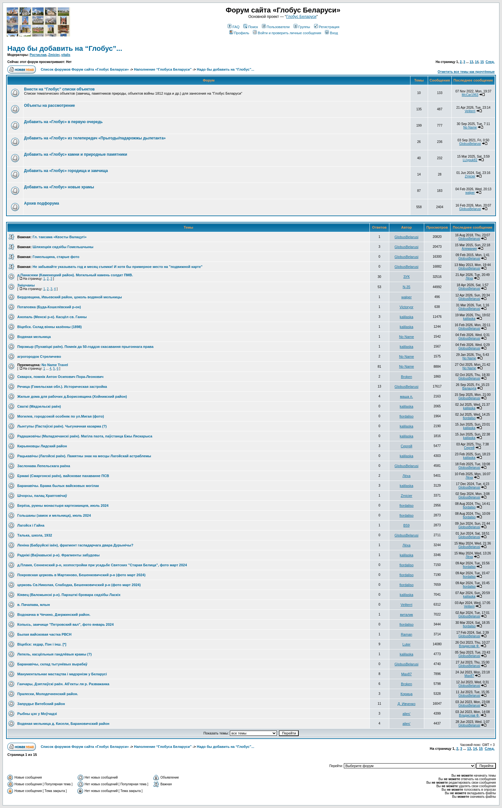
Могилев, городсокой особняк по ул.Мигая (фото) (60, 416)
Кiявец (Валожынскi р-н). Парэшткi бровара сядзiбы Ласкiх (68, 595)
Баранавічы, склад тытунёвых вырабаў (52, 664)
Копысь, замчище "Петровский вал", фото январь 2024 (65, 624)
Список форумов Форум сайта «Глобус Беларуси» (85, 69)
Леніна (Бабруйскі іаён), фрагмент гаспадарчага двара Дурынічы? (75, 545)
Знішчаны (26, 285)
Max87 (406, 674)
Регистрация (326, 27)
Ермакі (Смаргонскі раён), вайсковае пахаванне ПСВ (63, 476)
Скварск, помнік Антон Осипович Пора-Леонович (60, 377)
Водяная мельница (34, 337)
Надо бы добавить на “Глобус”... (64, 48)
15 (482, 62)
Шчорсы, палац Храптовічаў (42, 496)
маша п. (406, 396)
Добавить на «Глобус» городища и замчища (66, 171)
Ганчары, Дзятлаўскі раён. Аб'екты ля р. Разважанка (63, 684)
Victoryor (406, 307)
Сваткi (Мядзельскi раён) (39, 406)
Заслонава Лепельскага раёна (43, 466)
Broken (406, 377)
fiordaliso (407, 416)
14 (476, 62)
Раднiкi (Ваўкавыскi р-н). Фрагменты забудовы (58, 555)
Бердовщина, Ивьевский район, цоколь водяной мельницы (69, 297)
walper (469, 192)
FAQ (233, 27)
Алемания (469, 248)
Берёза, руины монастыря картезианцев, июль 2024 (63, 505)
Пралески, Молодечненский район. (47, 694)
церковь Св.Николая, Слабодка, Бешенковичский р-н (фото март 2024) (79, 585)
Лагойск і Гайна (31, 525)
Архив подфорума (41, 203)
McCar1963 (470, 95)
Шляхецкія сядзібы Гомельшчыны (63, 247)
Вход (331, 33)
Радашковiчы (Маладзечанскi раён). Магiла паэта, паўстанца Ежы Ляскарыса (84, 436)
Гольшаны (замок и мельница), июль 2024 (54, 515)
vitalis (65, 55)
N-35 (406, 287)
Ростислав (38, 55)
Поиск (250, 27)
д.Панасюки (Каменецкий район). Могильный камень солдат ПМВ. (75, 275)
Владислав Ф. (469, 646)
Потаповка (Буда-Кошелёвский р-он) (49, 307)
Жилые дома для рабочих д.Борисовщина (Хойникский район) (72, 396)
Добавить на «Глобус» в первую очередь (63, 122)
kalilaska (406, 317)
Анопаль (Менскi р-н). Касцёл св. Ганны (52, 317)
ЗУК (406, 276)
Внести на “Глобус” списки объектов (59, 89)
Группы (302, 27)
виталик (406, 614)
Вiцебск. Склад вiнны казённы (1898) (49, 327)
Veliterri (470, 111)
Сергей (406, 446)
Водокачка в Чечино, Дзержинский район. (53, 614)
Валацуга (469, 388)
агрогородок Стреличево (39, 356)
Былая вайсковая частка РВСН (44, 634)
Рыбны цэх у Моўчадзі (37, 714)
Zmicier (54, 55)
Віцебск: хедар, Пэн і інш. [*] (41, 644)
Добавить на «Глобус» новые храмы (59, 187)
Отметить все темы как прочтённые (466, 72)
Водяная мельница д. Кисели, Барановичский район (63, 724)
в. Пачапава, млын (33, 605)
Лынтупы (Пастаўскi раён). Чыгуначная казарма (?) (62, 426)
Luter (406, 644)
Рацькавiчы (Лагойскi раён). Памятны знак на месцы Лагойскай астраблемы (84, 456)
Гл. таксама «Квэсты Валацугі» (59, 237)
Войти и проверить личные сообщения (287, 33)
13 (471, 62)
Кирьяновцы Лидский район (42, 446)
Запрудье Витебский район (41, 704)
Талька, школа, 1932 (34, 535)
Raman (406, 634)
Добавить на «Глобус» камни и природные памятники (75, 154)
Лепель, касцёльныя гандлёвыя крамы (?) (54, 654)
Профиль (239, 33)
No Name (470, 127)
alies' (406, 714)
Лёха (469, 278)
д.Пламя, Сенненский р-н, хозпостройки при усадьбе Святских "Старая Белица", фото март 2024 (102, 565)
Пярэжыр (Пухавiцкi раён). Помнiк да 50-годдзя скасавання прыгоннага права (85, 347)
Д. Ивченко (407, 704)
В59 (406, 525)
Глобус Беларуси (301, 16)
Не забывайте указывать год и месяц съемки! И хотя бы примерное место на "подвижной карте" (118, 267)
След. (490, 62)
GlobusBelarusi (470, 143)
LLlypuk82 (470, 160)
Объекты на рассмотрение (49, 105)
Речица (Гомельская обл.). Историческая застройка (62, 386)
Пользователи (276, 27)
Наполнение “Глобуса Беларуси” (163, 69)
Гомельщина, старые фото (56, 257)
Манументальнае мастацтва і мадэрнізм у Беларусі (62, 674)
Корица (406, 694)
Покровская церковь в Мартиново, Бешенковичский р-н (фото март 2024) (81, 575)
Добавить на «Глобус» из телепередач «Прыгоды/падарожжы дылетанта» (95, 138)
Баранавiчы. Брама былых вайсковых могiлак (58, 486)
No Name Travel (55, 365)
